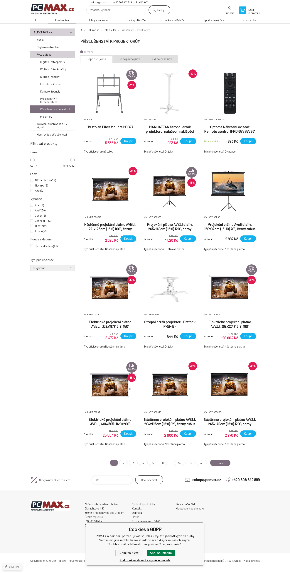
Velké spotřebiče (175, 20)
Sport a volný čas (214, 20)
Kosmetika (249, 20)
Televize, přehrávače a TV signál (52, 125)
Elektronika (62, 20)
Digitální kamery (50, 76)
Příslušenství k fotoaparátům (48, 100)
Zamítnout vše (129, 553)
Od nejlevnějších (129, 59)
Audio (40, 39)
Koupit (128, 141)
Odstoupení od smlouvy (190, 508)
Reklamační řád (185, 504)
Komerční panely (50, 91)
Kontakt (137, 508)
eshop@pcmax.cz (100, 2)
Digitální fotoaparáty (52, 62)
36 (201, 463)
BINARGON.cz (233, 560)
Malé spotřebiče (136, 20)
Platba (135, 517)
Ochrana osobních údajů (146, 521)
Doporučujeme (96, 59)
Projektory (46, 116)
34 (178, 463)
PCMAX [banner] (52, 8)
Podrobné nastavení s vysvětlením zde (145, 560)
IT (35, 20)
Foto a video (44, 54)
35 (190, 463)
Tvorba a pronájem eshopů (208, 560)
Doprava (137, 512)
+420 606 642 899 (122, 2)
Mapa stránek (251, 560)
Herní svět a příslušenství (52, 134)
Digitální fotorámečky (53, 69)
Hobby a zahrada (98, 20)
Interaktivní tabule (51, 84)
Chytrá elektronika (48, 47)
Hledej (160, 10)
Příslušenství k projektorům (56, 109)
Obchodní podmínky (143, 504)
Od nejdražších (162, 59)
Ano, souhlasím (161, 553)
